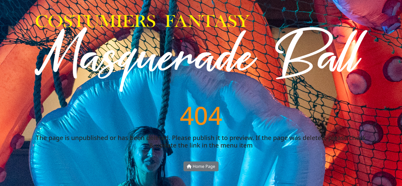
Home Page (201, 166)
